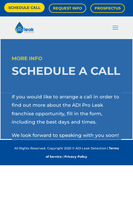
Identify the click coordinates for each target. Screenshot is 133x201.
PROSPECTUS (108, 8)
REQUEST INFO (67, 8)
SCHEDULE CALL (24, 7)
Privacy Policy (75, 157)
